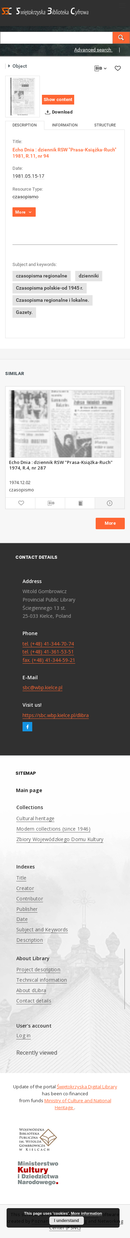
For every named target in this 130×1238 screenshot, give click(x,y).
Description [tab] (24, 125)
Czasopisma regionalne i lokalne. (52, 300)
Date (22, 919)
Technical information (41, 980)
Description (29, 940)
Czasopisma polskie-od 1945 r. (49, 288)
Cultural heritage (35, 818)
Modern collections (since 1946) (53, 828)
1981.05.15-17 (28, 176)
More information (86, 1213)
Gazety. (24, 312)
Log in (23, 1035)
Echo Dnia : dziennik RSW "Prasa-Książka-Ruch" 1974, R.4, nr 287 (61, 465)
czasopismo (25, 196)
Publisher (26, 909)
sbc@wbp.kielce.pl (42, 687)
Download (57, 112)
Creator (25, 888)
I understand (66, 1220)
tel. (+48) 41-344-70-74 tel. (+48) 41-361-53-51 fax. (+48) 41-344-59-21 (49, 652)
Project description (38, 969)
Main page (29, 790)
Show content (58, 99)
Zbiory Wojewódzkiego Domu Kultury (59, 839)
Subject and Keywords (42, 929)
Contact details (33, 1000)
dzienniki (89, 276)
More (110, 523)
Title (21, 877)
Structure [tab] (105, 125)
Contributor (29, 898)
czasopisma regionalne (41, 276)
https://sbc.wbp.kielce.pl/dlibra (56, 715)
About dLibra (31, 990)
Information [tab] (65, 125)
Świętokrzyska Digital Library (87, 1086)
